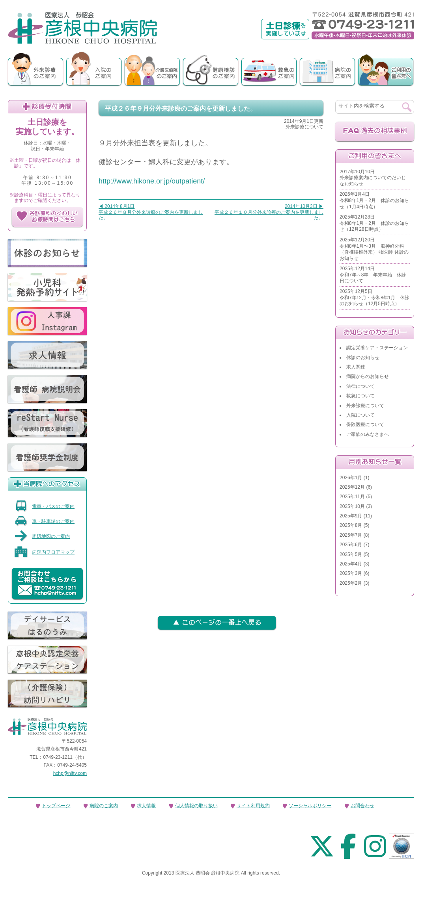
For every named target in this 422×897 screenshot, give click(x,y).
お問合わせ (362, 805)
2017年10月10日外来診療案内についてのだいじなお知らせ (373, 178)
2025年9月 (351, 516)
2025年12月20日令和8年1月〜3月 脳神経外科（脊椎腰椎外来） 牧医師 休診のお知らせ (374, 249)
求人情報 (146, 805)
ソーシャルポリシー (310, 805)
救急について (360, 395)
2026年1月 (351, 477)
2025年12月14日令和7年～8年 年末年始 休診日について (373, 275)
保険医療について (365, 424)
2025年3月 (351, 573)
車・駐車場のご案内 (44, 521)
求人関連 (355, 367)
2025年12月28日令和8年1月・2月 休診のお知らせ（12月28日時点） (374, 223)
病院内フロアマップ (44, 552)
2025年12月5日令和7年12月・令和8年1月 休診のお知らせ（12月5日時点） (374, 297)
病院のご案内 (104, 805)
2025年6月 (351, 544)
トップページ (56, 805)
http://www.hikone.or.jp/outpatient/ (152, 181)
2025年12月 (352, 487)
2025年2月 (351, 583)
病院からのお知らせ (367, 376)
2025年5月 (351, 554)
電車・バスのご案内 (44, 506)
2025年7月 (351, 535)
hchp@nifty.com (70, 773)
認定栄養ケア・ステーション (377, 347)
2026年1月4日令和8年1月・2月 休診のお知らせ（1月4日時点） (374, 200)
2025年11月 (352, 496)
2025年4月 (351, 564)
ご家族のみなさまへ (367, 434)
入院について (360, 415)
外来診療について (365, 405)
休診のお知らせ (362, 357)
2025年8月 (351, 525)
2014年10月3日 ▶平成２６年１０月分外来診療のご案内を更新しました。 (269, 212)
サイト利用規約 (253, 805)
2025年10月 (352, 506)
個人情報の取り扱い (196, 805)
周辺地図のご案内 (42, 536)
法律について (360, 386)
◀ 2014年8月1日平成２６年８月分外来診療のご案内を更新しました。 (151, 212)
